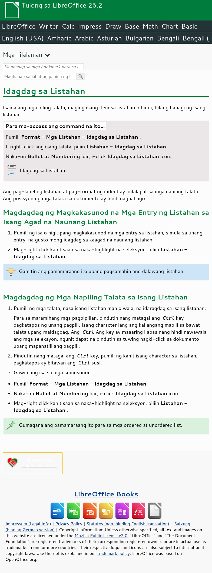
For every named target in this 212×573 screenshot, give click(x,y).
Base (132, 26)
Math (150, 26)
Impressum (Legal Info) (28, 524)
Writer (48, 26)
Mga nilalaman (22, 54)
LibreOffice (18, 26)
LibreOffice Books (106, 494)
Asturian (109, 38)
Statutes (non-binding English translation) (127, 524)
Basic (189, 26)
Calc (68, 26)
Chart (169, 26)
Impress (90, 26)
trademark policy (113, 553)
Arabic (84, 38)
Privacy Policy (68, 524)
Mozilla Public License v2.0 (101, 535)
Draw (113, 26)
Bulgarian (139, 38)
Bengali (168, 38)
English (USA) (23, 38)
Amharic (59, 38)
